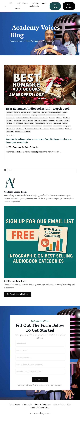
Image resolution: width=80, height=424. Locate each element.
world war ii (18, 136)
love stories (51, 125)
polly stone (9, 128)
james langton (44, 123)
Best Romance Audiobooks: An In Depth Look (34, 111)
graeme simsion (10, 123)
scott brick (65, 128)
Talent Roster (14, 411)
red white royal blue (40, 128)
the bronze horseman (36, 131)
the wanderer (20, 134)
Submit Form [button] (40, 386)
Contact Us (27, 411)
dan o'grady (9, 120)
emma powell (42, 120)
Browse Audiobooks (34, 4)
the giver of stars (47, 131)
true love (61, 134)
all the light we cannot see (13, 117)
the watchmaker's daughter (31, 134)
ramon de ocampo (28, 128)
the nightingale (67, 131)
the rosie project (11, 134)
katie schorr (9, 125)
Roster (24, 3)
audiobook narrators (26, 117)
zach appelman (26, 136)
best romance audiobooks (55, 117)
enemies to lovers (51, 120)
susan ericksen (17, 131)
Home (11, 3)
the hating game (57, 131)
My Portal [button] (55, 6)
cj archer (65, 117)
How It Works (17, 6)
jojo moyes (59, 123)
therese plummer (44, 134)
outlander (67, 125)
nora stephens (59, 125)
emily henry (34, 120)
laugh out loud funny (28, 125)
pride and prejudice (18, 128)
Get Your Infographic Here (17, 299)
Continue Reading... (12, 161)
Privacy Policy (59, 411)
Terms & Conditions (42, 411)
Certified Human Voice (40, 414)
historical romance (34, 123)
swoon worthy (26, 131)
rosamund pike (57, 128)
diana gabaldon (26, 120)
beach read (44, 117)
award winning (36, 117)
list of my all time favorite (41, 125)
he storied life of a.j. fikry (22, 123)
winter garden (10, 136)
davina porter (17, 120)
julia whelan (66, 123)
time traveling (53, 134)
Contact (44, 3)
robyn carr (49, 128)
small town (9, 131)
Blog (69, 411)
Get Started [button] (69, 6)
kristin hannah (17, 125)
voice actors (68, 134)
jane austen (52, 123)
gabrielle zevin (60, 120)
